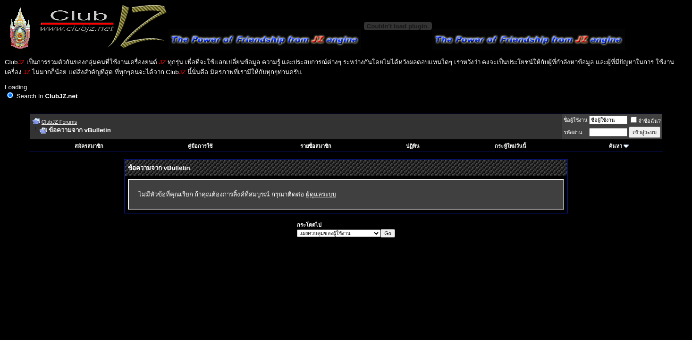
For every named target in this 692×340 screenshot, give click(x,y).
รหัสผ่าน (573, 132)
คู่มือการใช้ (200, 146)
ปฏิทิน (413, 146)
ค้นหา (615, 146)
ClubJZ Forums (59, 122)
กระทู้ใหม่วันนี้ (510, 146)
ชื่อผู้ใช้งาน (576, 120)
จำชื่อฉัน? (646, 121)
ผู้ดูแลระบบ (321, 194)
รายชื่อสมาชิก (315, 146)
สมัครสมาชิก (89, 146)
